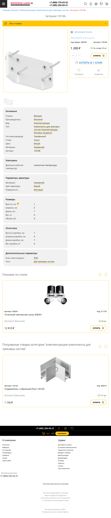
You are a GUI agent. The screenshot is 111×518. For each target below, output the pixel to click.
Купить (98, 56)
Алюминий (39, 147)
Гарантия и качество (65, 450)
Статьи (60, 466)
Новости (61, 463)
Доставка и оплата (65, 445)
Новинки (5, 455)
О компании (9, 440)
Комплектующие (27, 10)
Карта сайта (6, 460)
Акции (4, 458)
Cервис (62, 440)
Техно (37, 140)
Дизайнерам (62, 458)
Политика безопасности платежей (55, 484)
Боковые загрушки (43, 133)
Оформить (62, 433)
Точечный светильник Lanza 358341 (23, 314)
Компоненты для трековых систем (53, 10)
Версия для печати (83, 32)
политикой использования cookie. (56, 500)
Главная (6, 10)
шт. (46, 433)
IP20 (36, 258)
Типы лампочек (64, 468)
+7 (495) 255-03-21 (58, 5)
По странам (6, 450)
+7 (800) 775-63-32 (58, 2)
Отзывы (61, 460)
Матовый (38, 189)
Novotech (38, 119)
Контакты (6, 445)
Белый (37, 143)
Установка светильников (67, 447)
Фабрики (5, 447)
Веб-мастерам (63, 455)
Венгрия (38, 116)
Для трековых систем (44, 261)
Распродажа (6, 453)
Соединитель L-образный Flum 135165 (24, 388)
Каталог (15, 10)
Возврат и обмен (64, 453)
